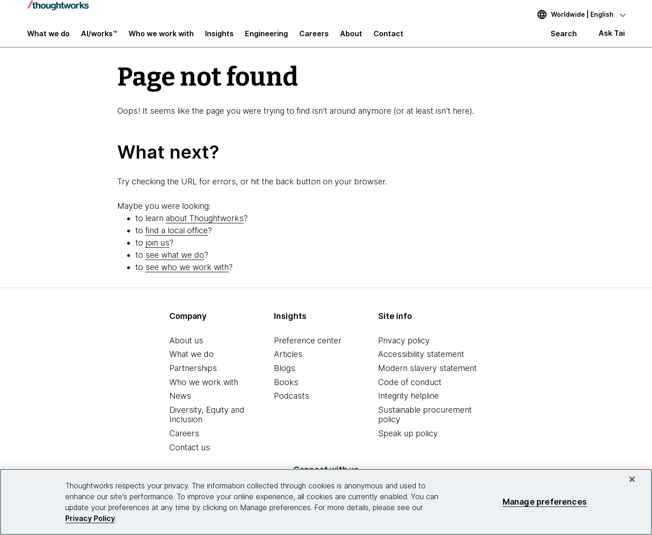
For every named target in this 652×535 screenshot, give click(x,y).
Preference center (307, 347)
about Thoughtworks (205, 225)
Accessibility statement (421, 361)
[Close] (632, 479)
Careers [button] (314, 37)
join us (157, 249)
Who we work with (203, 389)
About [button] (351, 37)
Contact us (189, 454)
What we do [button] (48, 37)
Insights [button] (219, 37)
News (180, 403)
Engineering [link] (266, 37)
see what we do (174, 261)
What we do (191, 361)
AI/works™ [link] (99, 37)
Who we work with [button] (161, 37)
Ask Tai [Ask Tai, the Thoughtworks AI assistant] (612, 37)
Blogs (284, 375)
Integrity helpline (408, 403)
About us (186, 347)
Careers (184, 440)
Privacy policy (404, 347)
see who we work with (187, 274)
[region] (326, 502)
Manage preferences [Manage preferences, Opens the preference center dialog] (545, 501)
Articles (288, 361)
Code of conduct (409, 389)
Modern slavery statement (427, 375)
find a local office (176, 237)
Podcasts (291, 403)
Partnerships (193, 375)
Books (286, 389)
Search (564, 37)
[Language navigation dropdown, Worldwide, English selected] (575, 14)
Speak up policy (408, 440)
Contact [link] (388, 37)
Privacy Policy (90, 518)
